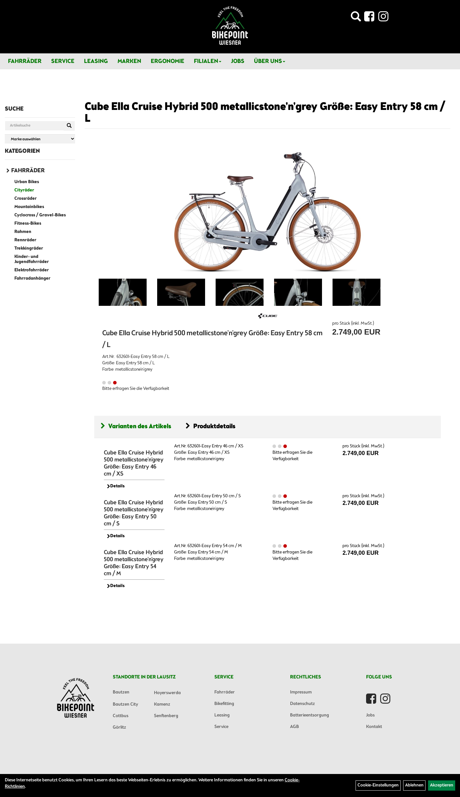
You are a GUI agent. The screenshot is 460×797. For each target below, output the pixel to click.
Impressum (301, 692)
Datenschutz (302, 704)
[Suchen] (69, 126)
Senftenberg (166, 716)
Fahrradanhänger (32, 278)
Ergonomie (167, 61)
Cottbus (120, 716)
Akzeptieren (441, 785)
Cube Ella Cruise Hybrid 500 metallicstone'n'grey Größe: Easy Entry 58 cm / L (265, 113)
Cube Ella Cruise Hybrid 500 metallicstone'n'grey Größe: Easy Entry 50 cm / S (134, 513)
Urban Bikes (26, 182)
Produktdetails (210, 426)
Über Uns (269, 61)
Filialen (207, 61)
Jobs (237, 61)
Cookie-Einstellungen (378, 785)
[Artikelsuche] (356, 18)
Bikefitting (224, 704)
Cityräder (24, 190)
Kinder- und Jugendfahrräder (31, 259)
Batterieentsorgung (309, 715)
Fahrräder (25, 61)
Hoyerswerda (167, 693)
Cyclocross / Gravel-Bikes (40, 215)
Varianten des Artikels (136, 426)
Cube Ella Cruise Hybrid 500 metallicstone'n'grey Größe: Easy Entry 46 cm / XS (134, 463)
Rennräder (25, 240)
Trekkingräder (28, 248)
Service (62, 61)
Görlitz (119, 727)
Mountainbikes (29, 207)
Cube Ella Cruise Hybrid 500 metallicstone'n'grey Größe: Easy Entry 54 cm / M (134, 563)
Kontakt (374, 727)
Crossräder (25, 199)
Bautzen (121, 692)
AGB (294, 727)
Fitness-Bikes (27, 224)
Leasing (96, 61)
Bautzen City (125, 704)
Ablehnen (414, 785)
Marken (129, 61)
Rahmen (22, 232)
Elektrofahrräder (31, 270)
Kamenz (162, 704)
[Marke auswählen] (40, 138)
